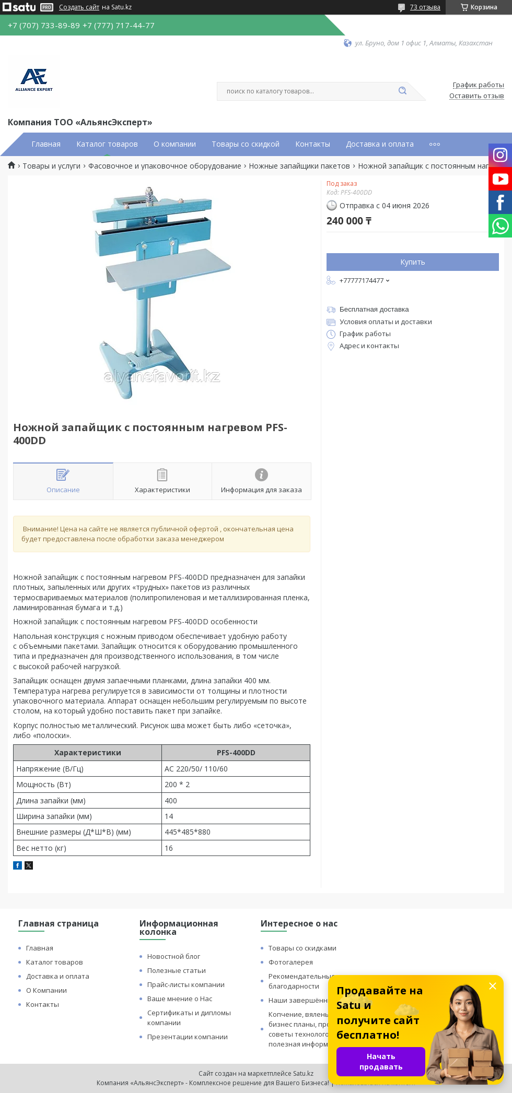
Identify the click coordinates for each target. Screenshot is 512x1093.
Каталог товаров (107, 144)
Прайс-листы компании (186, 984)
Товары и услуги (51, 166)
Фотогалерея (291, 962)
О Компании (46, 990)
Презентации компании (187, 1036)
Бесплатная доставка (374, 309)
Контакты (312, 144)
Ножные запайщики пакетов (299, 166)
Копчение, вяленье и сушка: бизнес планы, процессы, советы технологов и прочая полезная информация (317, 1029)
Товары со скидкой (246, 144)
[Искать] (402, 91)
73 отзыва (425, 7)
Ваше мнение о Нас (179, 998)
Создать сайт (79, 7)
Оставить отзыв (476, 96)
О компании (175, 144)
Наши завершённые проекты (318, 1000)
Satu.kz (303, 1073)
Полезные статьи (176, 970)
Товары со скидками (302, 948)
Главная (46, 144)
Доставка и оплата (380, 144)
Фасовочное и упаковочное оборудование (164, 166)
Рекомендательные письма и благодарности (318, 981)
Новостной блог (173, 956)
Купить (412, 262)
